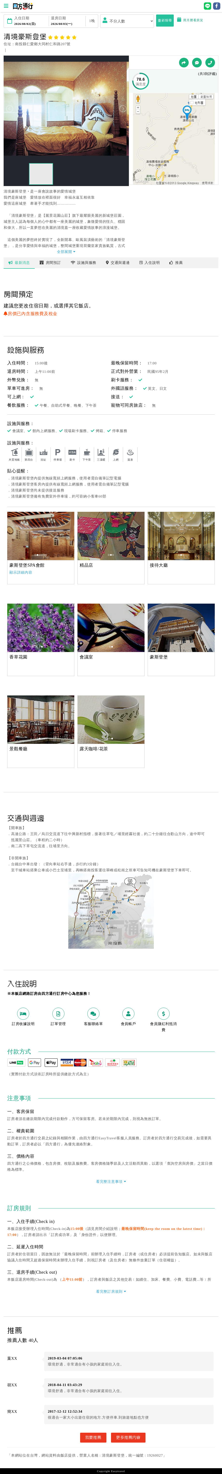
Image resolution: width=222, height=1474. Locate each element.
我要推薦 (93, 1437)
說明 (149, 263)
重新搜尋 (165, 20)
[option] (40, 536)
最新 (19, 263)
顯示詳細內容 (20, 572)
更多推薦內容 (128, 1437)
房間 (50, 263)
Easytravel (118, 1471)
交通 (118, 263)
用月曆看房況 (190, 20)
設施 (84, 263)
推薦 (176, 263)
